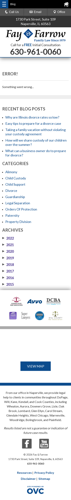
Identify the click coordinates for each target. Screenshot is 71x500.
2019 (8, 258)
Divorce (11, 190)
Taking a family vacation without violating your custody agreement (35, 132)
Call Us (12, 12)
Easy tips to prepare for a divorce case (33, 123)
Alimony (11, 172)
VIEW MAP (35, 366)
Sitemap (44, 478)
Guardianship (15, 197)
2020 (8, 251)
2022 (8, 238)
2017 (8, 271)
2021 (8, 245)
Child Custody (15, 178)
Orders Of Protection (21, 209)
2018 (8, 264)
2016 (8, 278)
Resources (24, 472)
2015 (8, 284)
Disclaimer (28, 478)
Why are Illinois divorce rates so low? (32, 117)
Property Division (18, 222)
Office (59, 12)
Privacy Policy (44, 472)
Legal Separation (17, 203)
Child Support (15, 184)
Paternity (12, 215)
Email (35, 12)
